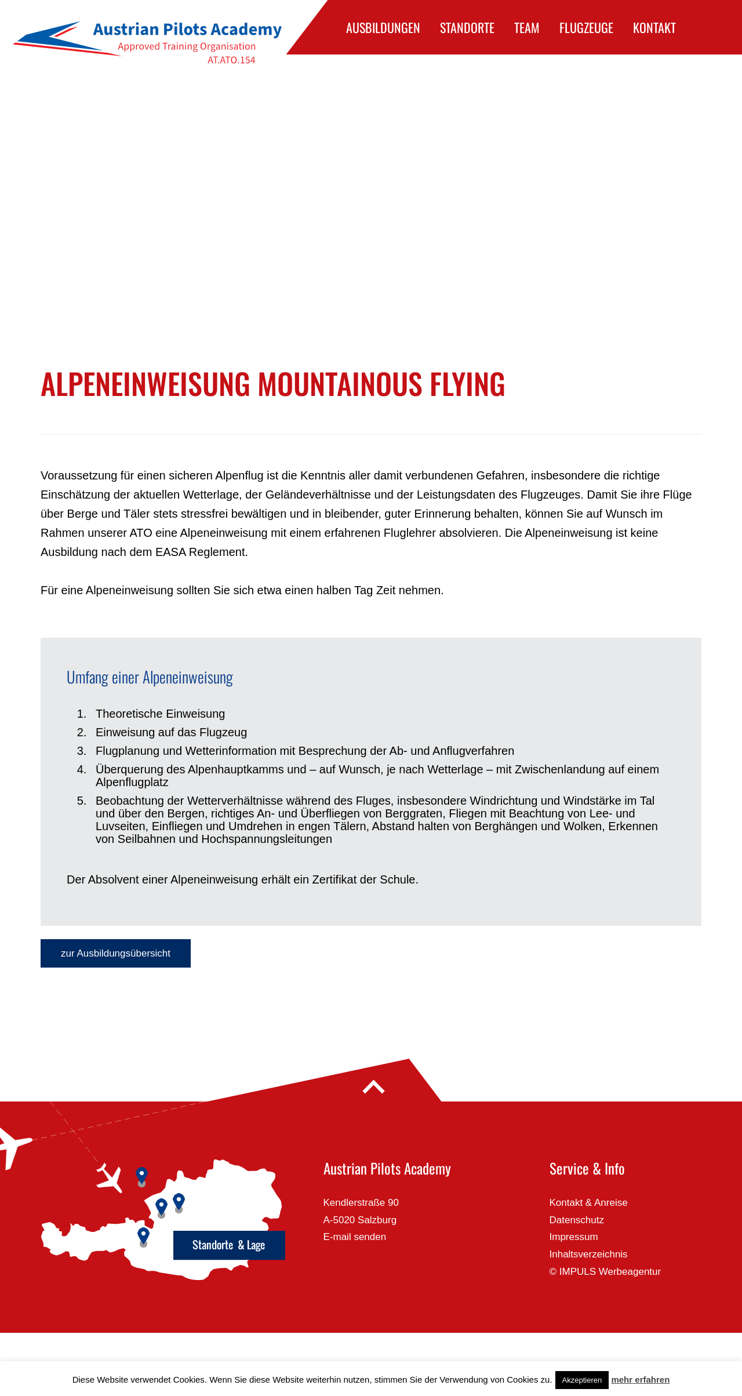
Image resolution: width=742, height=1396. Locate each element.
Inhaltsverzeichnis (589, 1254)
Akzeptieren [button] (582, 1380)
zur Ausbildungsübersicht (115, 953)
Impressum (574, 1236)
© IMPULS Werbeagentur (605, 1271)
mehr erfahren (640, 1379)
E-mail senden (355, 1236)
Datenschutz (577, 1220)
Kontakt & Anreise (589, 1202)
